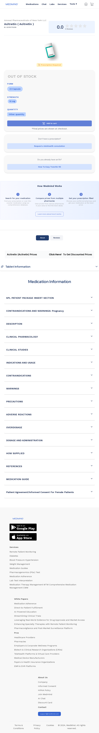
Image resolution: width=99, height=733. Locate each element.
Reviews (56, 238)
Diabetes (14, 556)
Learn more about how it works (49, 214)
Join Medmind (45, 694)
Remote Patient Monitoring (23, 552)
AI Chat (41, 698)
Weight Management (20, 564)
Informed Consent (47, 686)
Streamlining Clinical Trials (27, 616)
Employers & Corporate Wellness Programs (35, 645)
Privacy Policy (36, 727)
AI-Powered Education (25, 612)
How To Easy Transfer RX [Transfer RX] (49, 167)
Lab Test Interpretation (21, 580)
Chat (44, 4)
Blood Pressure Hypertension (24, 560)
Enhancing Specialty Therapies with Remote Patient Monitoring (45, 624)
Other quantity (16, 114)
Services (62, 4)
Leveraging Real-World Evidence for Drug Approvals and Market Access (49, 620)
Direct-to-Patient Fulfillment (28, 607)
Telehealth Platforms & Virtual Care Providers (36, 654)
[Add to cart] (49, 123)
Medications (32, 4)
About (42, 238)
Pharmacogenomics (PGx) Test (25, 572)
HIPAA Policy (44, 690)
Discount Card (45, 702)
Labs (52, 4)
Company (42, 682)
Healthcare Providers (24, 637)
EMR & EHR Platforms (25, 666)
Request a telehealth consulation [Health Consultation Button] (49, 146)
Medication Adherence (21, 576)
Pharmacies (20, 641)
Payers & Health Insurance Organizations (34, 662)
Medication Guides (19, 568)
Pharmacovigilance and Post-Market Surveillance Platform (43, 628)
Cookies (50, 725)
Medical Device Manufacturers (29, 658)
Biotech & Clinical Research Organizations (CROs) (38, 650)
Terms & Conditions (18, 727)
